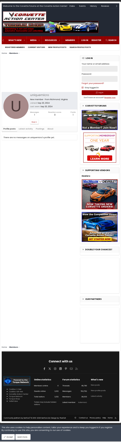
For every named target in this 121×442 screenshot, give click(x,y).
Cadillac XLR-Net (16, 392)
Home (110, 418)
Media (33, 40)
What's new (15, 40)
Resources (51, 40)
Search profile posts (80, 47)
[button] (24, 40)
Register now (110, 98)
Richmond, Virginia (59, 99)
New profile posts (57, 47)
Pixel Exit (63, 418)
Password (86, 73)
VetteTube (13, 402)
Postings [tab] (40, 129)
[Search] (111, 40)
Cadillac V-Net (15, 390)
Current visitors (36, 47)
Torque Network (16, 397)
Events (82, 6)
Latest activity (96, 394)
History (93, 6)
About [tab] (50, 129)
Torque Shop (14, 399)
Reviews (105, 6)
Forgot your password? (93, 83)
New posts (95, 385)
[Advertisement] (39, 73)
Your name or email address (95, 63)
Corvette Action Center (18, 394)
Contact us (83, 418)
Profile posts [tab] (9, 129)
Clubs (72, 6)
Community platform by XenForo (27, 418)
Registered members (15, 47)
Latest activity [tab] (26, 129)
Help (104, 418)
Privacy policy (95, 418)
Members (70, 40)
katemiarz (82, 403)
